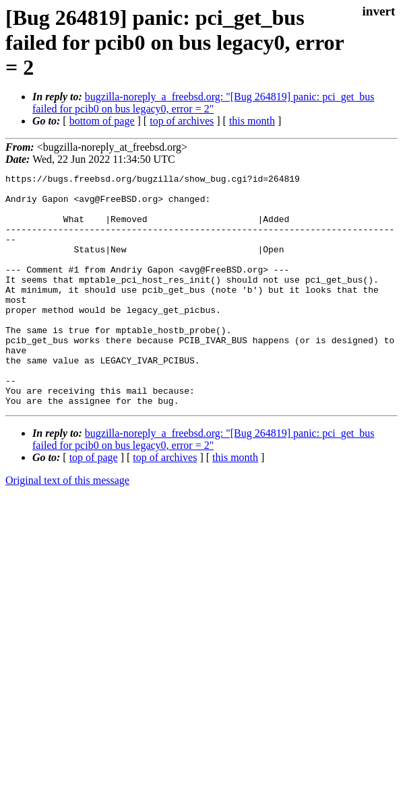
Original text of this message (67, 526)
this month (252, 121)
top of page (93, 503)
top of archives (182, 121)
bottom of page (102, 121)
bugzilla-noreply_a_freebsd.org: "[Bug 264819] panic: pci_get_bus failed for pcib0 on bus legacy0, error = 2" (203, 102)
